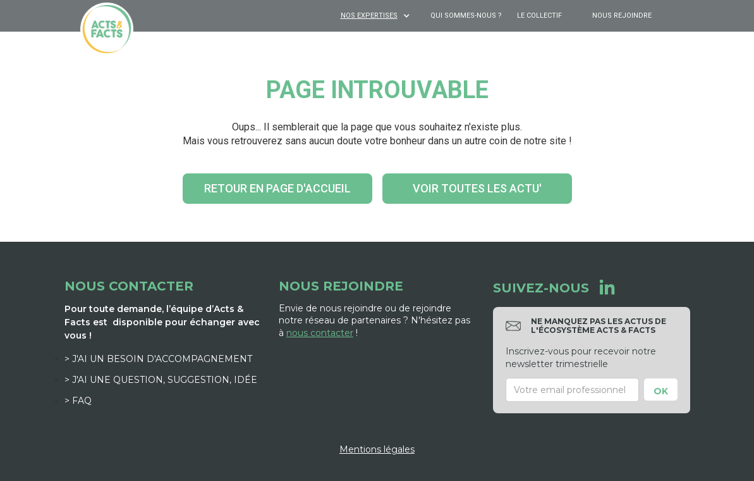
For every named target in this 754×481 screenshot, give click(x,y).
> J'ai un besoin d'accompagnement (158, 359)
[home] (106, 29)
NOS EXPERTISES (369, 15)
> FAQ (78, 400)
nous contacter (319, 333)
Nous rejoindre (622, 15)
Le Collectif (539, 15)
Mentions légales (377, 449)
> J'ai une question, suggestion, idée (160, 379)
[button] (377, 16)
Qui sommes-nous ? (466, 15)
